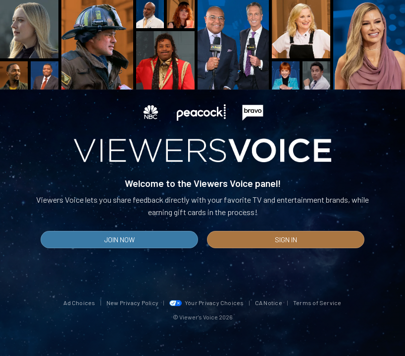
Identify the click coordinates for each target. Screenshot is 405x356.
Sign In (286, 239)
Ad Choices (79, 302)
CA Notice (268, 302)
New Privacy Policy (132, 302)
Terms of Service (317, 302)
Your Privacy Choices (206, 302)
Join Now (119, 239)
